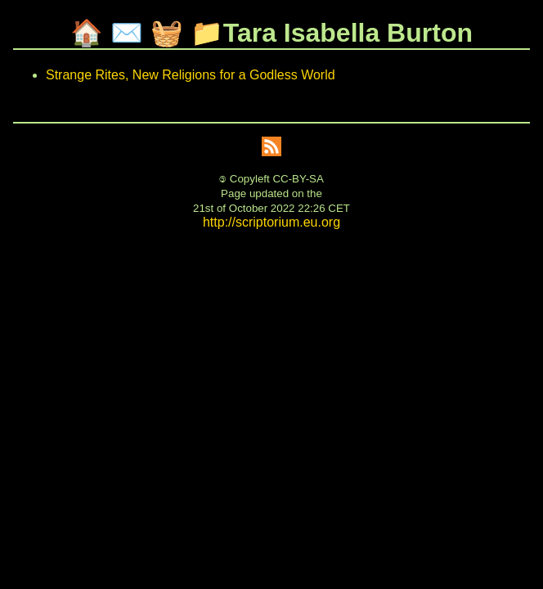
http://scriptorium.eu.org (271, 222)
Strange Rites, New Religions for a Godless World (190, 75)
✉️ (126, 32)
